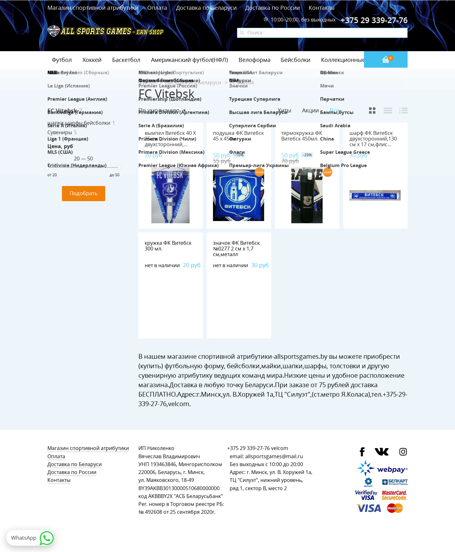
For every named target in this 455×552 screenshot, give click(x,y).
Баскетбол (126, 59)
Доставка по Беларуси (206, 7)
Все (334, 110)
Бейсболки (295, 59)
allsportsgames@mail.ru (274, 456)
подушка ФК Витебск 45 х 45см (238, 136)
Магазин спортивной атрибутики (93, 7)
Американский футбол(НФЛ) (189, 59)
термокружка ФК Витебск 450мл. (301, 136)
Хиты (284, 110)
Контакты (322, 7)
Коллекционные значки (353, 59)
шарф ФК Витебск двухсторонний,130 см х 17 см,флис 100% (373, 141)
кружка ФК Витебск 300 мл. (168, 246)
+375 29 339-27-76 (248, 448)
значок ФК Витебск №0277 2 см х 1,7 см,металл (236, 249)
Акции (310, 110)
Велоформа (254, 59)
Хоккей (91, 59)
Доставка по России (272, 7)
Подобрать (84, 193)
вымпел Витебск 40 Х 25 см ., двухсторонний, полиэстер (170, 141)
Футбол (62, 59)
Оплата (157, 7)
